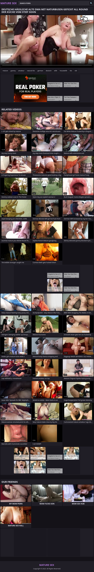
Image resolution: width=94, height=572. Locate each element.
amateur (21, 71)
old (76, 71)
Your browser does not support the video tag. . (47, 41)
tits (71, 71)
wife (55, 71)
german (40, 71)
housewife (63, 71)
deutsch (48, 71)
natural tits (31, 71)
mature (5, 71)
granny (13, 71)
